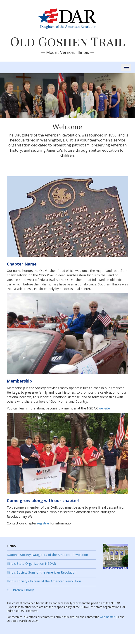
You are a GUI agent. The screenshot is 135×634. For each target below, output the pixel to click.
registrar (43, 523)
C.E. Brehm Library (20, 590)
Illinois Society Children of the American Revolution (44, 581)
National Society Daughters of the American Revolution (47, 555)
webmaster (107, 617)
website (104, 408)
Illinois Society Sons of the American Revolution (41, 572)
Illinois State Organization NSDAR (31, 563)
